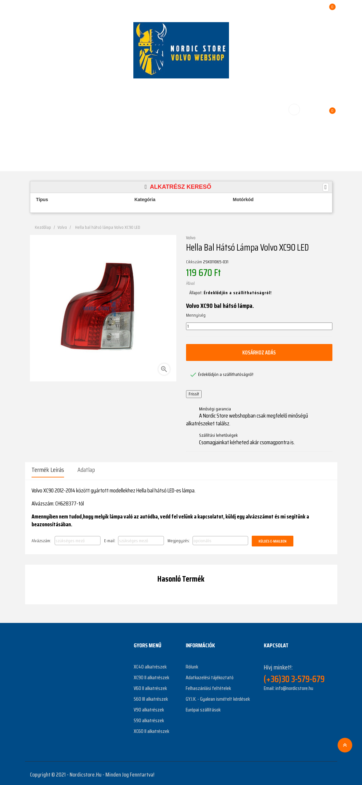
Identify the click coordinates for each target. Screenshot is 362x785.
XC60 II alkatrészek (151, 728)
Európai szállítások (203, 707)
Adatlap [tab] (86, 469)
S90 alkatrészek (149, 718)
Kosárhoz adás (259, 352)
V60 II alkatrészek (150, 686)
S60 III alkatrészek (151, 696)
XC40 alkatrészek (150, 664)
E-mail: (109, 537)
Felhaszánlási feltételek (208, 686)
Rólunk (192, 664)
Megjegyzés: (179, 537)
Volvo (190, 238)
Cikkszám (194, 262)
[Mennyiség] (259, 326)
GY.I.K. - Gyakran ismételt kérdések (218, 696)
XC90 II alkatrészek (151, 675)
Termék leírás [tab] (48, 469)
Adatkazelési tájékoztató (210, 675)
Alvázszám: (41, 537)
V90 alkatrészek (149, 707)
